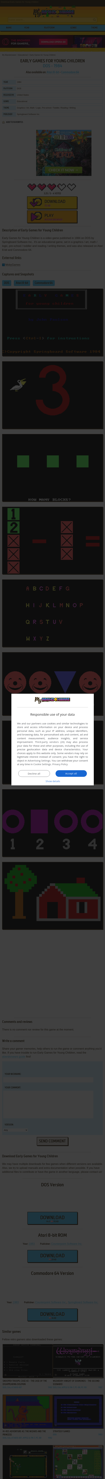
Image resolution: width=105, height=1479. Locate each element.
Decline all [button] (34, 773)
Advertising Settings (39, 760)
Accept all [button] (71, 773)
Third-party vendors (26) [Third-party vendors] (50, 742)
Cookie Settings (42, 764)
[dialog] (52, 739)
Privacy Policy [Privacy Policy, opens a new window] (60, 764)
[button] (52, 781)
